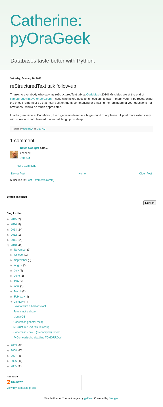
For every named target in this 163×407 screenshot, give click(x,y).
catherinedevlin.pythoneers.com (31, 98)
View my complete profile (21, 387)
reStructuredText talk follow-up (31, 327)
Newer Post (18, 173)
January (19, 301)
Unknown (17, 382)
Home (82, 173)
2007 (14, 355)
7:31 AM (25, 158)
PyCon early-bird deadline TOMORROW (37, 337)
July (17, 270)
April (17, 286)
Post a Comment (26, 165)
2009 (14, 345)
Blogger (113, 398)
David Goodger (29, 148)
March (18, 291)
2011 (14, 239)
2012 (14, 234)
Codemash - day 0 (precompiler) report (36, 332)
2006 (14, 360)
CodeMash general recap (28, 322)
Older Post (145, 173)
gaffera (88, 398)
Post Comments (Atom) (40, 180)
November (20, 249)
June (17, 275)
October (19, 254)
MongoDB (19, 316)
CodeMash (93, 94)
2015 (14, 219)
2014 (14, 224)
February (19, 296)
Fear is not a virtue (24, 311)
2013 (14, 229)
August (18, 265)
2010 (14, 245)
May (17, 280)
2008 (14, 350)
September (21, 260)
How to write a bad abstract (29, 306)
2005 (14, 366)
